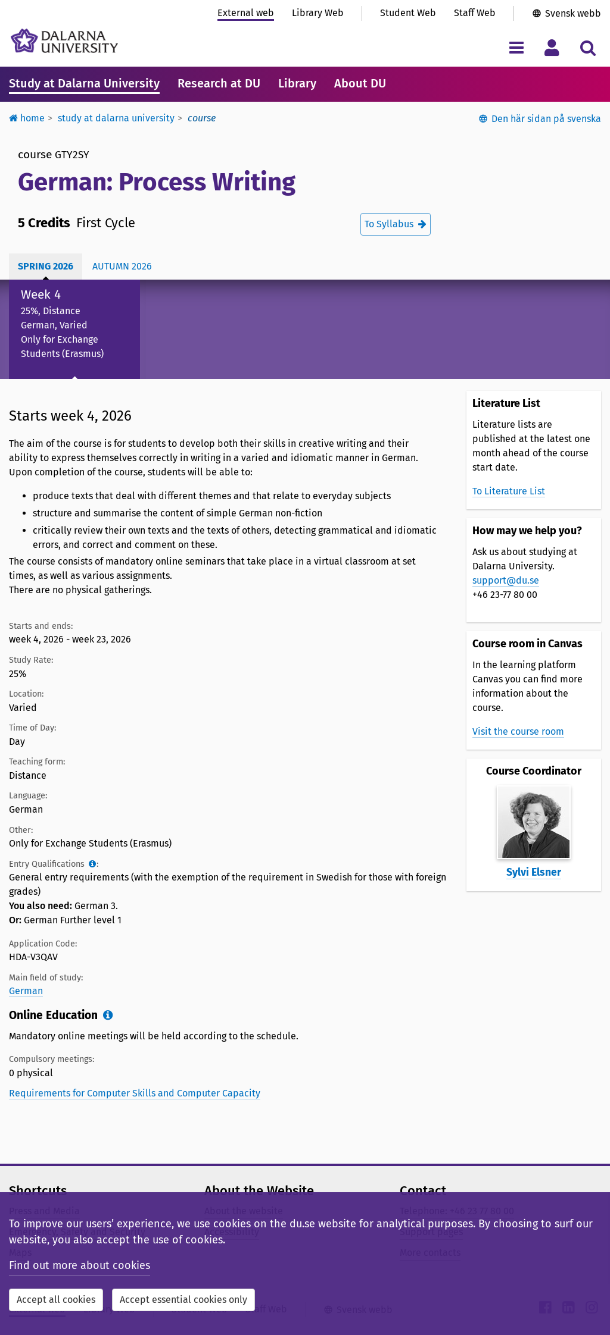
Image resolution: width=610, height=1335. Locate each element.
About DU (360, 83)
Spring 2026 (45, 266)
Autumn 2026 (122, 266)
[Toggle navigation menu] (516, 47)
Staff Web (475, 12)
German (26, 990)
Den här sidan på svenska (546, 118)
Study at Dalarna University (84, 83)
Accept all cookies (56, 1299)
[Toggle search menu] (587, 47)
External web (245, 12)
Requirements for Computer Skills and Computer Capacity (134, 1093)
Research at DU (219, 83)
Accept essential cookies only (183, 1299)
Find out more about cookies (79, 1265)
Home (27, 118)
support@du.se (505, 580)
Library (297, 83)
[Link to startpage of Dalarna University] (64, 41)
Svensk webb (573, 13)
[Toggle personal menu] (552, 47)
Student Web (408, 12)
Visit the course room (518, 731)
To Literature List (508, 491)
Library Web (318, 12)
